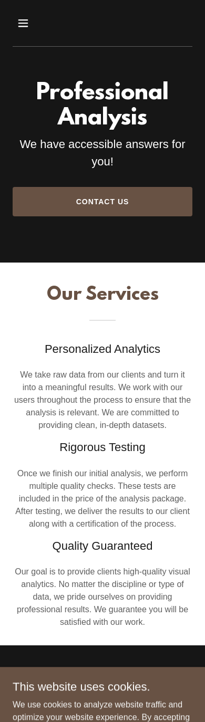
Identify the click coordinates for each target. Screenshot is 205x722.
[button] (24, 23)
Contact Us (102, 201)
